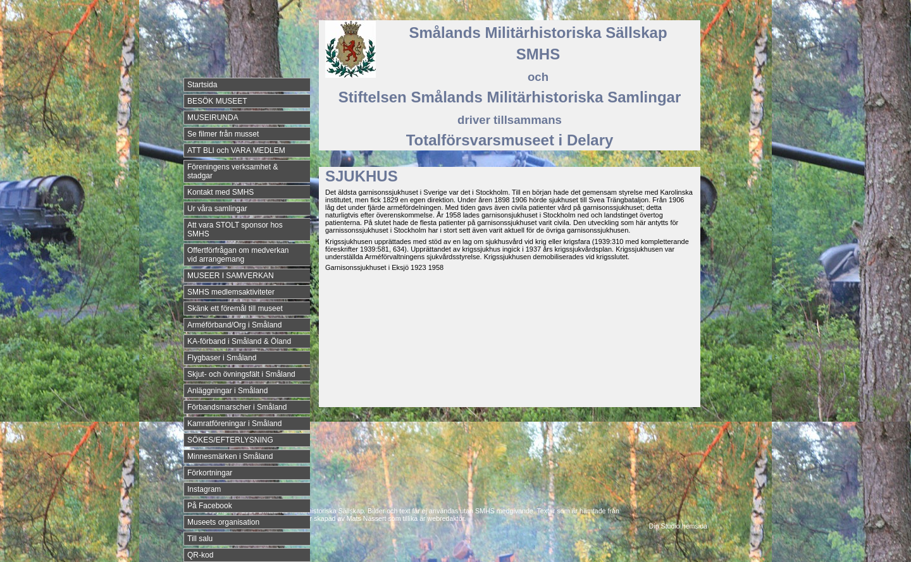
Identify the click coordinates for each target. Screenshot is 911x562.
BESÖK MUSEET (217, 101)
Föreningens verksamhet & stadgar (232, 171)
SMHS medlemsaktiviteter (231, 292)
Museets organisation (223, 522)
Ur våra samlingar (217, 208)
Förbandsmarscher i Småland (237, 407)
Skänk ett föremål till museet (235, 308)
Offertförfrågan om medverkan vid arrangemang (238, 255)
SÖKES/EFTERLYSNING (230, 440)
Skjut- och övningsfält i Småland (241, 374)
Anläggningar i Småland (227, 390)
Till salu (200, 538)
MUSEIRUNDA (213, 117)
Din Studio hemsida (678, 526)
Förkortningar (209, 472)
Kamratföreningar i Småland (234, 423)
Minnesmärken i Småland (230, 456)
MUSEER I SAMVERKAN (230, 275)
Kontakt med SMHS (220, 192)
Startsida (202, 84)
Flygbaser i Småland (221, 357)
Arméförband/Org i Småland (234, 325)
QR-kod (200, 555)
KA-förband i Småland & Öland (239, 341)
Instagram (204, 489)
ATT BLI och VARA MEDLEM (236, 150)
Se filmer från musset (223, 134)
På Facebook (209, 505)
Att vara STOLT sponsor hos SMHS (235, 229)
